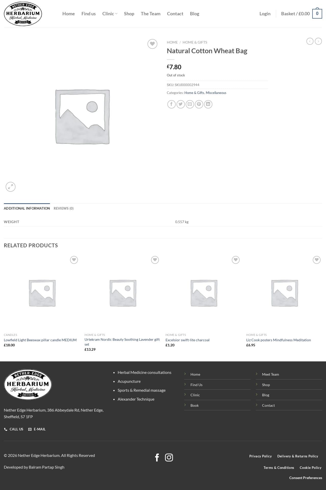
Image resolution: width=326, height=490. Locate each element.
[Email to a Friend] (190, 104)
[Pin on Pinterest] (199, 104)
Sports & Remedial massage (142, 390)
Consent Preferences (305, 478)
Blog (194, 13)
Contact (175, 13)
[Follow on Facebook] (157, 458)
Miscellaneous (216, 93)
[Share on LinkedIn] (208, 104)
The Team (150, 13)
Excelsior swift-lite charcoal (188, 340)
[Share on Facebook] (171, 104)
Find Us (196, 385)
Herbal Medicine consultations (144, 372)
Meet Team (270, 374)
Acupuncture (129, 381)
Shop (129, 13)
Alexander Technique (136, 399)
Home (68, 13)
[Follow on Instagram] (169, 458)
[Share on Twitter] (180, 104)
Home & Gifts (195, 42)
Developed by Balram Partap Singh (34, 467)
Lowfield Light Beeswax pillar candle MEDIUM (40, 340)
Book (195, 405)
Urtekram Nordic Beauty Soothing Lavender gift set (122, 341)
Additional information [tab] (27, 208)
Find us (89, 13)
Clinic (109, 13)
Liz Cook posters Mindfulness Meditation (278, 340)
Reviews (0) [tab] (64, 208)
